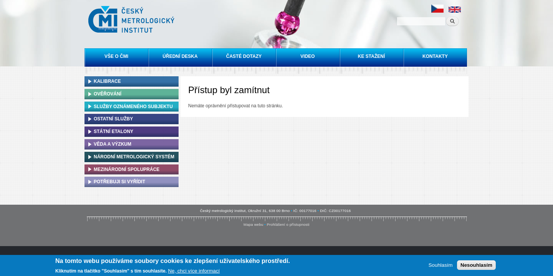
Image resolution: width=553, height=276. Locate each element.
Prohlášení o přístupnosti (288, 224)
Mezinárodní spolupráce (126, 169)
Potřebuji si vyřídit (119, 181)
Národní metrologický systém (134, 156)
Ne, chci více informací (194, 271)
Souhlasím (441, 265)
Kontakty (435, 56)
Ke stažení (371, 56)
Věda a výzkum (112, 144)
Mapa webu (253, 224)
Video (307, 56)
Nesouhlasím (476, 265)
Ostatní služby (113, 119)
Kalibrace (107, 81)
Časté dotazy (244, 56)
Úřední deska (179, 56)
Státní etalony (113, 131)
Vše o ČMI (116, 56)
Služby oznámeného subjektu (133, 106)
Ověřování (107, 94)
